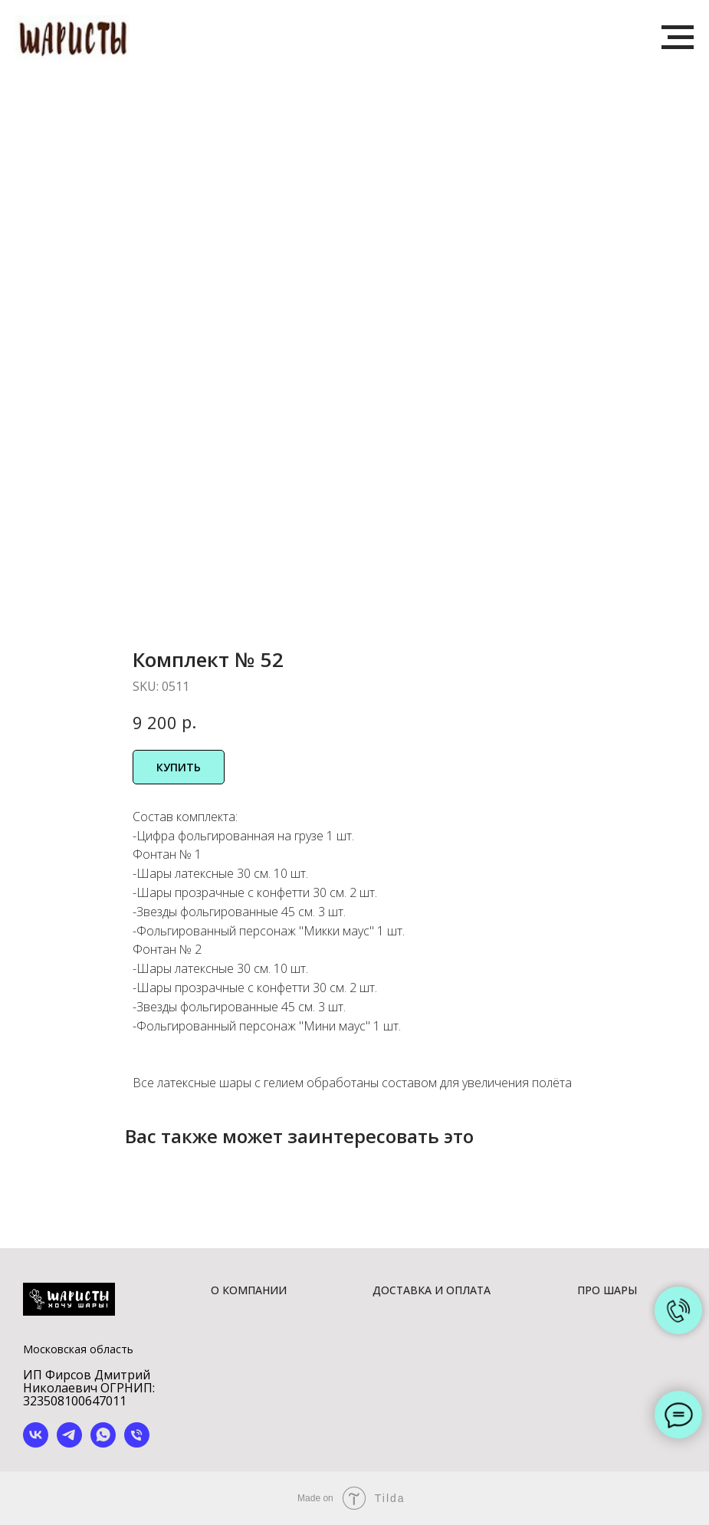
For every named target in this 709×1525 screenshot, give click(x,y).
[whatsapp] (103, 1443)
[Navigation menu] (677, 37)
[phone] (136, 1443)
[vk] (35, 1443)
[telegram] (69, 1443)
